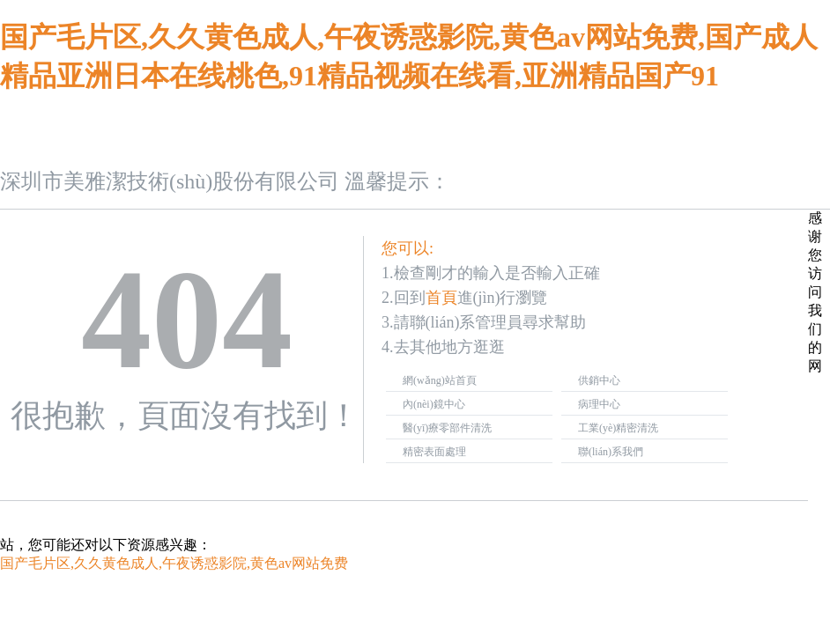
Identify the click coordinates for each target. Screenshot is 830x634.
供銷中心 (599, 380)
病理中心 (599, 404)
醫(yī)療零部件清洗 (447, 428)
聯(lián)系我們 (610, 452)
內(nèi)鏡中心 (434, 404)
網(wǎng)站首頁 (440, 380)
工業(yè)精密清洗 (618, 428)
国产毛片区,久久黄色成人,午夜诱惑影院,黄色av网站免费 (174, 563)
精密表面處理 (434, 452)
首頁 (441, 297)
